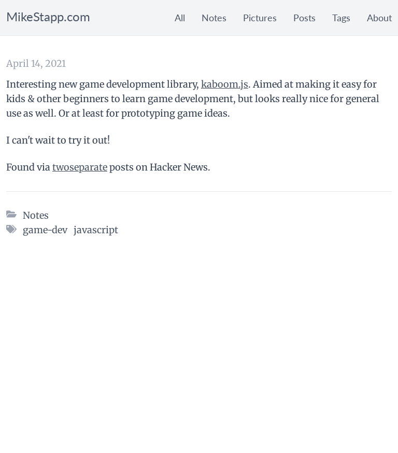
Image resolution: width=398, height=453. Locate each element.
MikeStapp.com (48, 16)
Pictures (260, 17)
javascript (96, 230)
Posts (304, 17)
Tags (341, 17)
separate (88, 167)
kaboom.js (224, 84)
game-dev (45, 230)
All (180, 17)
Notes (214, 17)
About (379, 17)
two (60, 167)
